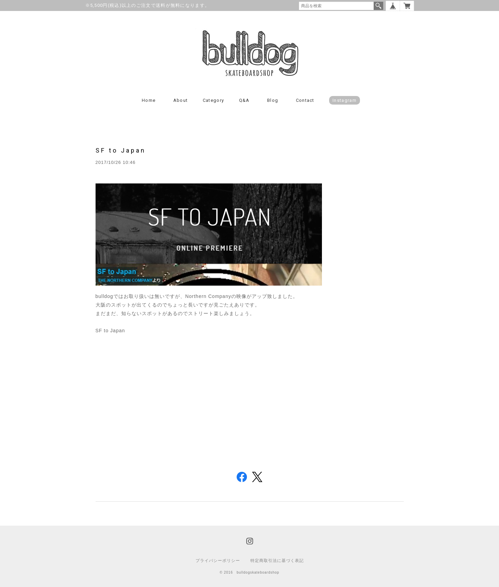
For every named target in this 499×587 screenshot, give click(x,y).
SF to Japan (121, 150)
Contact (305, 100)
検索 (378, 6)
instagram (345, 100)
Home (148, 100)
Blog (272, 100)
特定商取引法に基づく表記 (277, 560)
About (180, 100)
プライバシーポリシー (218, 560)
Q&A (244, 100)
